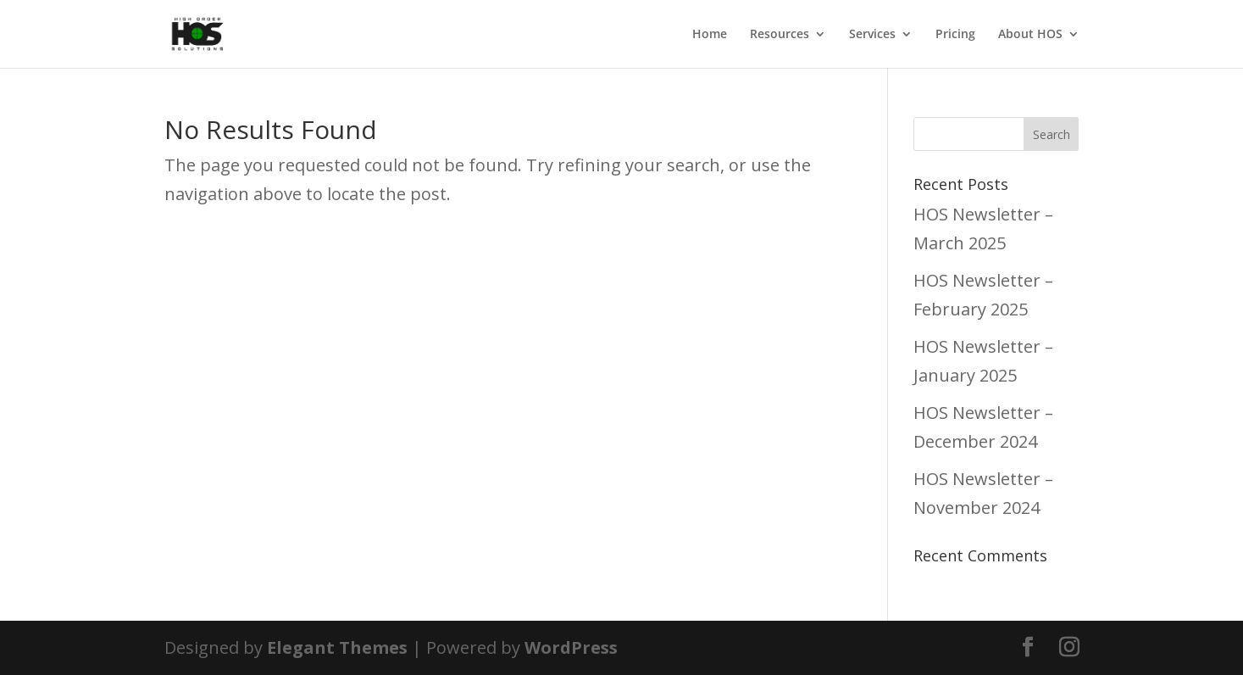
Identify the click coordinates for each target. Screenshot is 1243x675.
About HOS (1030, 35)
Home (709, 35)
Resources (779, 35)
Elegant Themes (337, 647)
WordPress (571, 647)
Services (872, 35)
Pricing (955, 35)
